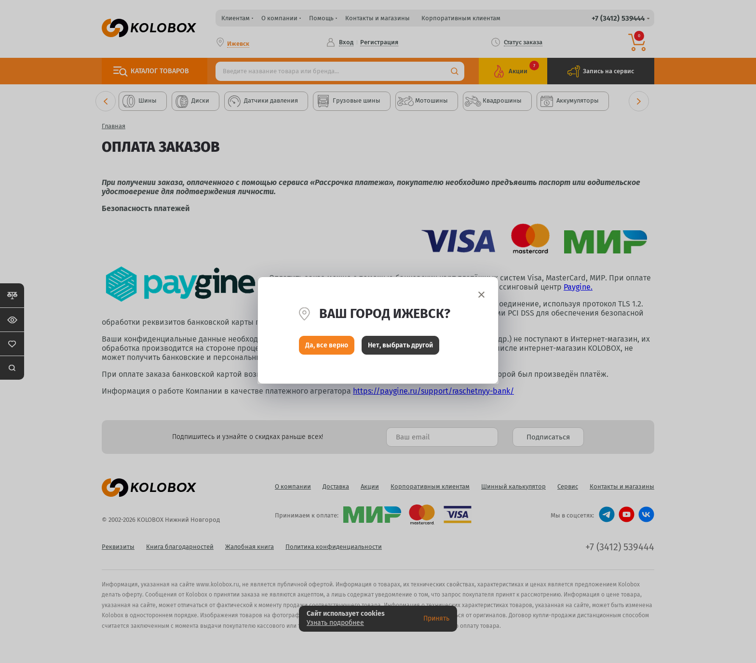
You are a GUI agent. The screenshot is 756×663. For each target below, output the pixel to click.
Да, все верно (326, 346)
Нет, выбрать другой (400, 346)
